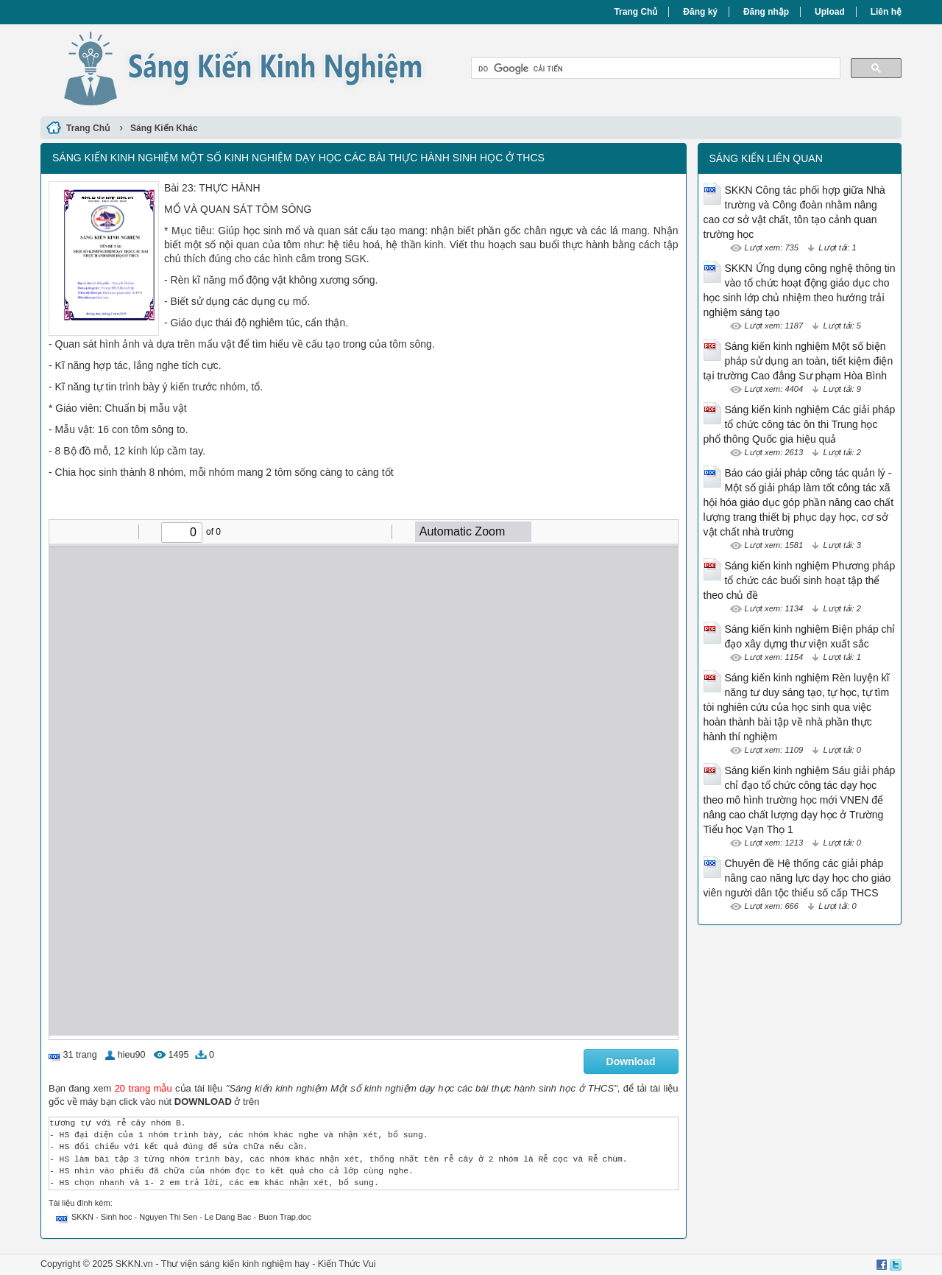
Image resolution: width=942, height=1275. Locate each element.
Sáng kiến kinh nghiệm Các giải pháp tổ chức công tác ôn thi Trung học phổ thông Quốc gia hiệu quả (800, 424)
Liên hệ (886, 12)
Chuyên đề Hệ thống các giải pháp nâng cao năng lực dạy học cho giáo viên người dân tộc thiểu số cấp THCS (797, 878)
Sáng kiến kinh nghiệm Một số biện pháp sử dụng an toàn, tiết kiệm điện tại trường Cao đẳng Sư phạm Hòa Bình (798, 361)
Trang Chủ (635, 12)
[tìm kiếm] (654, 68)
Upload (830, 12)
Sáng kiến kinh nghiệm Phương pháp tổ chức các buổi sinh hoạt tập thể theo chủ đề (800, 580)
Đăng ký (700, 12)
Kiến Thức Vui (347, 1264)
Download (631, 1061)
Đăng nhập (766, 12)
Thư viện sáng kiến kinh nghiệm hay (235, 1264)
